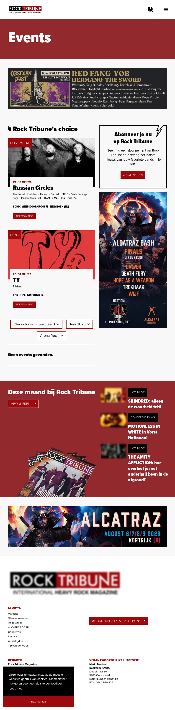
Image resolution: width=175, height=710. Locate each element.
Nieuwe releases (18, 618)
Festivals (13, 636)
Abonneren (133, 175)
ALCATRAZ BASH (18, 627)
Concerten (14, 632)
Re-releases (15, 622)
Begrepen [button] (38, 701)
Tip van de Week (18, 645)
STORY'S (14, 608)
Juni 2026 (77, 324)
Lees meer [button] (16, 688)
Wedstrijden (15, 641)
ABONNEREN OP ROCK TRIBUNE (118, 621)
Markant (13, 613)
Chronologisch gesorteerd (34, 324)
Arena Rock (49, 335)
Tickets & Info (24, 216)
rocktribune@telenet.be (103, 678)
